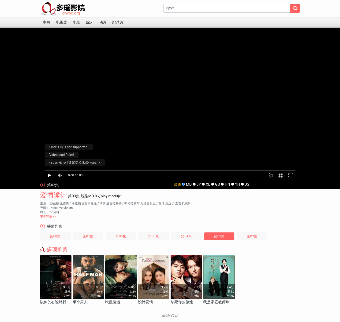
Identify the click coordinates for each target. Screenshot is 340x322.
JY (199, 184)
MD (188, 184)
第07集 (88, 236)
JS (247, 184)
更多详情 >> (48, 216)
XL (208, 184)
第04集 (186, 236)
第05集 (153, 236)
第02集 (252, 236)
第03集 (219, 236)
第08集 (55, 236)
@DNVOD (170, 315)
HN (227, 184)
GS (217, 184)
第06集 (121, 236)
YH (237, 184)
